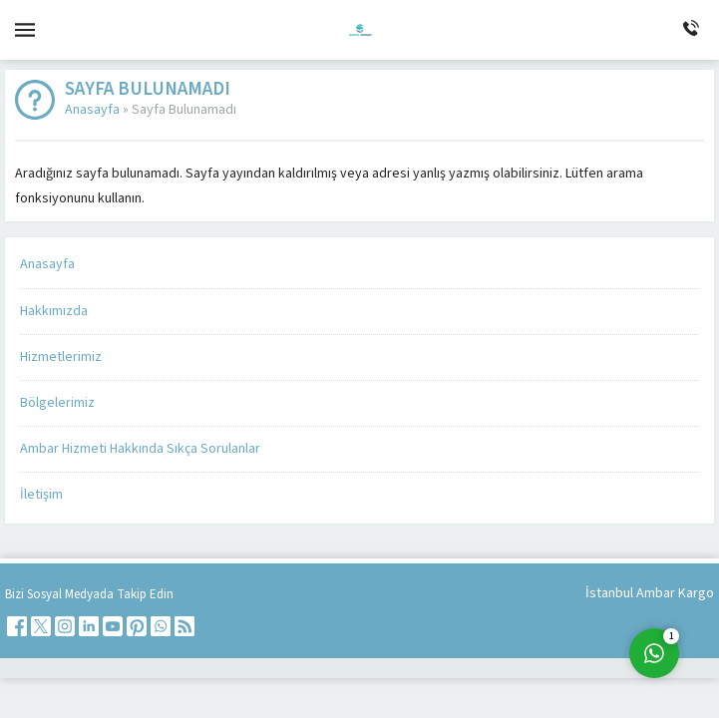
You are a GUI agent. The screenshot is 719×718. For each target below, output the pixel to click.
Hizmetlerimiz (61, 357)
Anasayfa (92, 110)
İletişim (41, 495)
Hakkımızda (54, 311)
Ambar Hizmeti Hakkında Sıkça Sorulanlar (140, 449)
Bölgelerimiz (57, 403)
